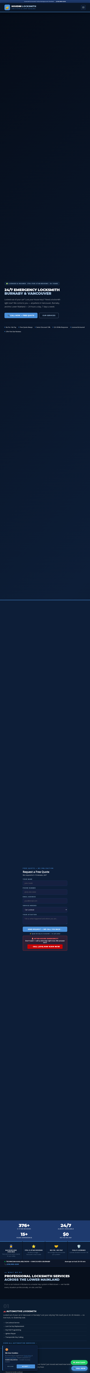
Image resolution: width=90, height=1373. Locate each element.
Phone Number (29, 888)
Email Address (29, 897)
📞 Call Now (79, 1368)
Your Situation (30, 914)
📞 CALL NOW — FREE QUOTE (21, 315)
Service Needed (30, 905)
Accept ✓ (26, 1366)
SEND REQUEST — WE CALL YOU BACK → (45, 929)
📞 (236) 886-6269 (60, 1)
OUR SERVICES (48, 315)
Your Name (27, 879)
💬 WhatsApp (79, 1362)
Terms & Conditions (10, 1357)
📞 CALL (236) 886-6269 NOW (45, 947)
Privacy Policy (27, 1355)
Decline (10, 1366)
